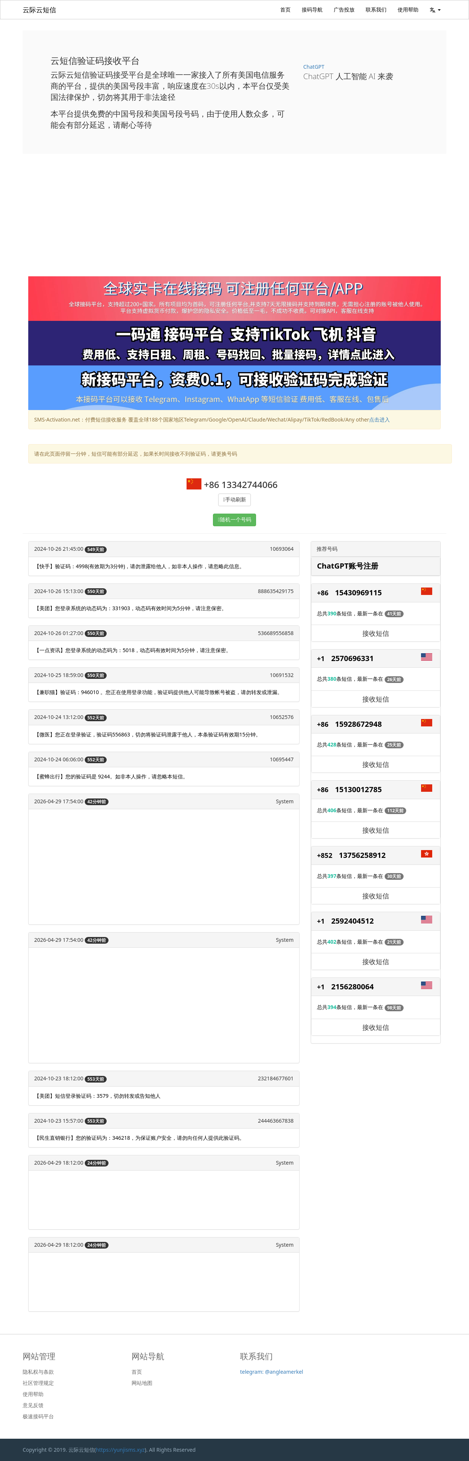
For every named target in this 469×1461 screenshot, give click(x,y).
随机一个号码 (235, 520)
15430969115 (358, 593)
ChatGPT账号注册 (347, 566)
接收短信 (375, 633)
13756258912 (362, 855)
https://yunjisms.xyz (120, 1449)
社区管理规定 (38, 1383)
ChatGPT (313, 66)
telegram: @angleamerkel (271, 1371)
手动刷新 (235, 499)
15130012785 (358, 789)
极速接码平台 (38, 1416)
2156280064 (352, 987)
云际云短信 (39, 9)
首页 (285, 9)
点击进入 (379, 419)
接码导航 (312, 9)
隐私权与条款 (38, 1372)
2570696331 (352, 658)
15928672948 (358, 724)
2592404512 (352, 921)
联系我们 (376, 9)
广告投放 (344, 9)
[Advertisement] (234, 221)
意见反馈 (33, 1405)
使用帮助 (408, 9)
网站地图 (142, 1383)
